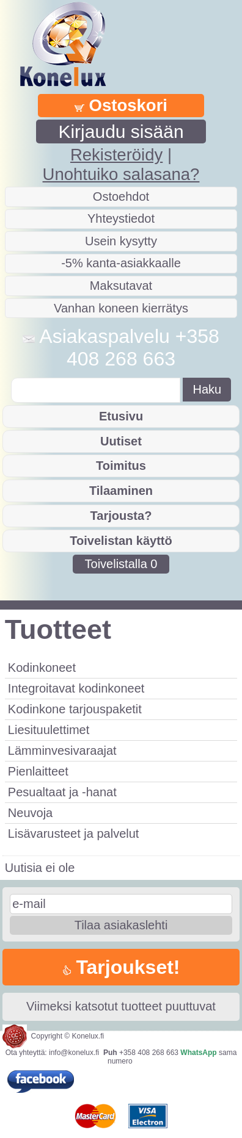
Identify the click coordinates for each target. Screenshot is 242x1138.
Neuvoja (30, 812)
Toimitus (121, 465)
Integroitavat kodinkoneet (76, 688)
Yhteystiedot (121, 218)
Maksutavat (121, 285)
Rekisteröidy (116, 154)
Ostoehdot (121, 196)
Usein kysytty (121, 241)
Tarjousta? (121, 515)
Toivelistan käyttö (121, 540)
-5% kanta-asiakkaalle (121, 263)
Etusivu (121, 416)
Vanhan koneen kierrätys (121, 308)
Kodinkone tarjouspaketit (75, 709)
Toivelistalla (121, 564)
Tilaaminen (121, 490)
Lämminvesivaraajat (62, 750)
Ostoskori (121, 105)
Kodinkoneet (42, 667)
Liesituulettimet (48, 729)
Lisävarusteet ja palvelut (73, 833)
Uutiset (121, 441)
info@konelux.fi (74, 1052)
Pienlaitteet (38, 771)
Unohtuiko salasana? (121, 174)
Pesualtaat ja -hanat (62, 792)
